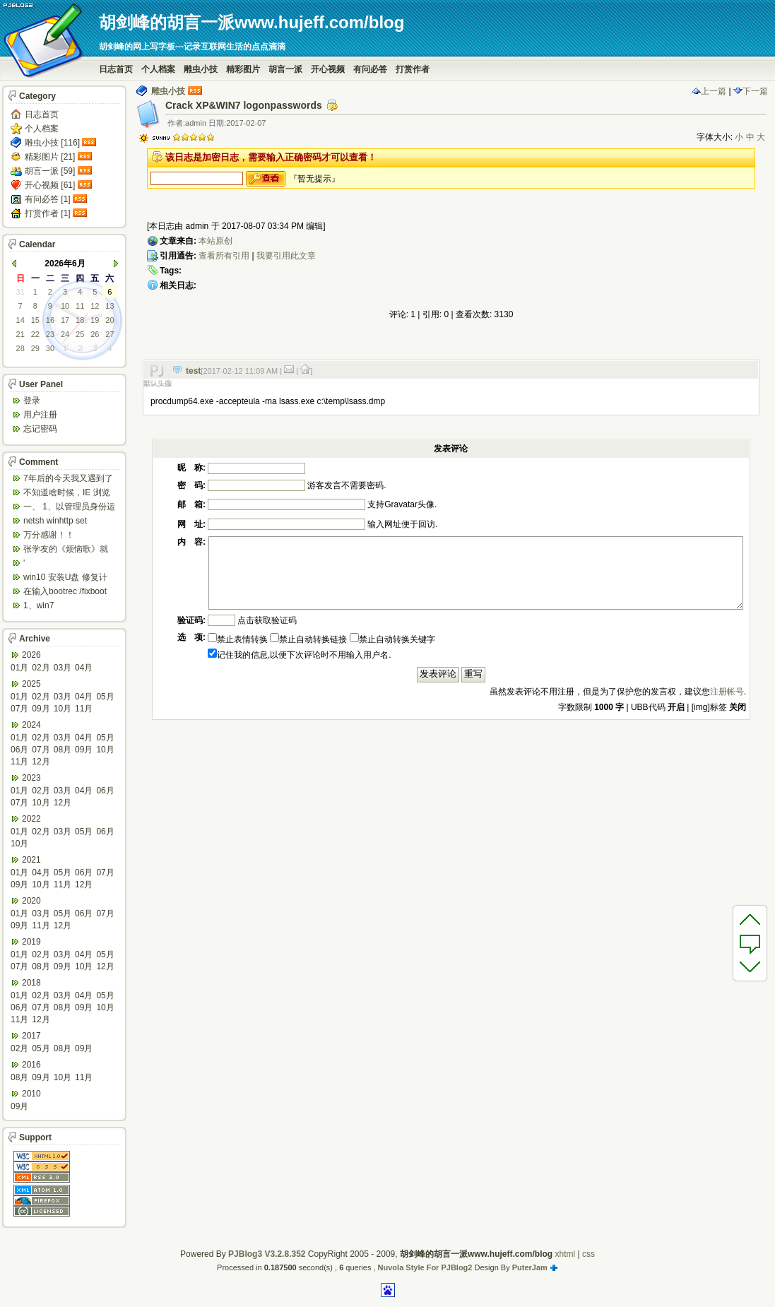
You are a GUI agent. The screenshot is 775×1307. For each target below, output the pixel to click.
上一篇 (709, 91)
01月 (19, 668)
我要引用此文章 (286, 256)
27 (109, 334)
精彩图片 (243, 69)
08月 (62, 750)
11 (80, 306)
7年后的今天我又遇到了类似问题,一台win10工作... (68, 479)
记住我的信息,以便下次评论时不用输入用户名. (299, 655)
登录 (31, 401)
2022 (31, 819)
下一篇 (750, 91)
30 (50, 348)
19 (94, 320)
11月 (84, 709)
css (588, 1254)
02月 (40, 668)
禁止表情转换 (238, 639)
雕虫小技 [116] (52, 143)
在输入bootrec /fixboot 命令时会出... (65, 592)
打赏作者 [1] (48, 213)
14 (20, 320)
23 (50, 334)
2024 (31, 725)
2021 (31, 860)
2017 (31, 1036)
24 (65, 334)
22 (35, 334)
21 (20, 334)
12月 (40, 762)
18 (80, 320)
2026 (31, 655)
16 (50, 320)
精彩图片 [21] (50, 157)
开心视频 (328, 69)
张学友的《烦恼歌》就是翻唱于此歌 (65, 550)
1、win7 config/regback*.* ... (60, 607)
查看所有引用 (224, 256)
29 (35, 348)
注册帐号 (727, 692)
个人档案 (158, 69)
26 (94, 334)
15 (35, 320)
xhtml (565, 1254)
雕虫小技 (201, 69)
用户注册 (40, 415)
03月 (62, 668)
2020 (31, 901)
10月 (62, 709)
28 (20, 348)
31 (20, 292)
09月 (40, 709)
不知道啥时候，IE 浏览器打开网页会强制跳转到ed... (66, 493)
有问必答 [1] (48, 199)
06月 (19, 750)
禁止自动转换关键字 (392, 639)
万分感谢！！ (48, 535)
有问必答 (370, 69)
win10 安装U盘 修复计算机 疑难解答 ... (65, 578)
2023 (31, 778)
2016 (31, 1065)
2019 (31, 942)
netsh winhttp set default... (55, 522)
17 (65, 320)
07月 (19, 709)
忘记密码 (40, 429)
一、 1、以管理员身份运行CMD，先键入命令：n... (69, 508)
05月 (105, 697)
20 (109, 320)
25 (80, 334)
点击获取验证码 (267, 620)
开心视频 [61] (50, 185)
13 (109, 306)
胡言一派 (285, 69)
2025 (31, 684)
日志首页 (116, 69)
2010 (31, 1094)
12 (94, 306)
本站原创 (215, 241)
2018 (31, 983)
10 (65, 306)
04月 (84, 668)
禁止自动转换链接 (308, 639)
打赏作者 (413, 69)
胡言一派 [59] (50, 171)
